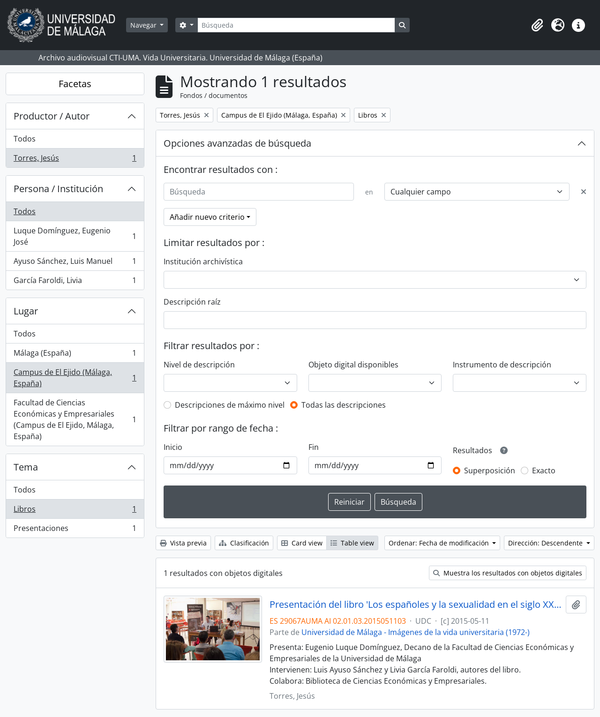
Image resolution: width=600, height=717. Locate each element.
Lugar (26, 311)
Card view (301, 542)
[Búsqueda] (296, 25)
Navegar (144, 25)
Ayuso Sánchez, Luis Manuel (74, 263)
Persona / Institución (58, 188)
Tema (26, 467)
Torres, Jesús (74, 159)
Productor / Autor (52, 116)
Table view (352, 542)
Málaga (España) (74, 355)
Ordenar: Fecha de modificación (440, 542)
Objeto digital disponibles (353, 364)
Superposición (489, 470)
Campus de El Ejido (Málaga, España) (74, 377)
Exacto (543, 470)
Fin (313, 447)
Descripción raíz (192, 302)
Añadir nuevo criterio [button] (207, 217)
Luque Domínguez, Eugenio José (74, 236)
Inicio (173, 447)
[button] (537, 25)
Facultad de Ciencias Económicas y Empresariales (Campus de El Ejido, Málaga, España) (74, 419)
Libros (74, 511)
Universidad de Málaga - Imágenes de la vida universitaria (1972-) (415, 632)
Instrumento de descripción (502, 364)
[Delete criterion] (583, 191)
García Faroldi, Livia (74, 282)
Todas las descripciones (343, 405)
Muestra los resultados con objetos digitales (507, 572)
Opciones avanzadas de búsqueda (237, 143)
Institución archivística (203, 261)
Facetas (75, 83)
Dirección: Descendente (546, 542)
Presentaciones (74, 530)
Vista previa (183, 542)
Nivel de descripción (199, 364)
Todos (25, 139)
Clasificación (244, 542)
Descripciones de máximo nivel (230, 405)
